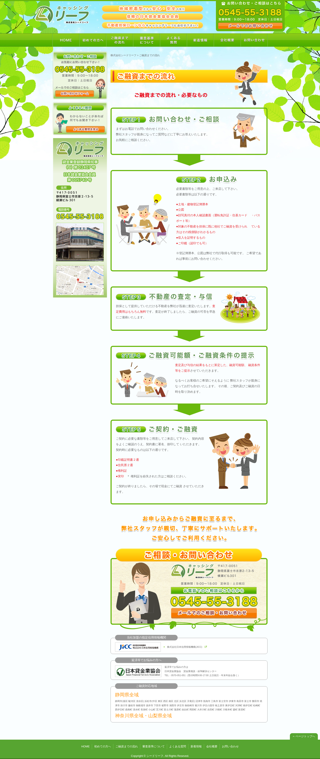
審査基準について (153, 746)
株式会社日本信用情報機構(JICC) (185, 647)
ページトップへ (304, 736)
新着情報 (196, 746)
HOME (85, 746)
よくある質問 (177, 746)
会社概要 (211, 746)
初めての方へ (102, 746)
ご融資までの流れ (126, 746)
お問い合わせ (230, 746)
